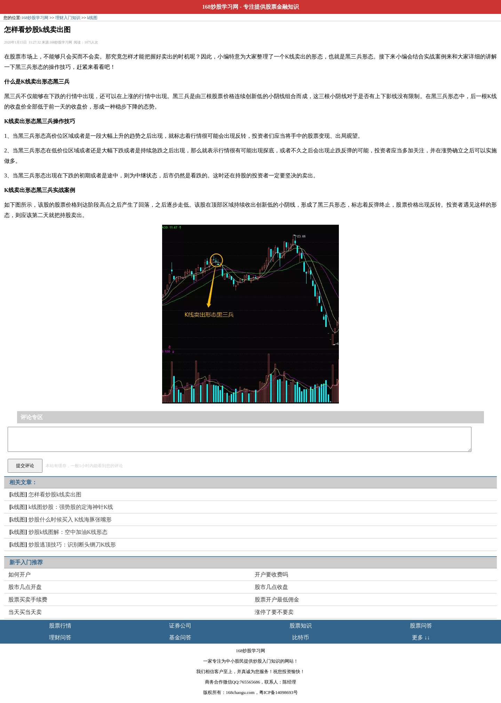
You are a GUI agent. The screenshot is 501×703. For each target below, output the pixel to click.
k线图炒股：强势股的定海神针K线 (71, 507)
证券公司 (180, 626)
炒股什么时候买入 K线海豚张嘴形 (70, 519)
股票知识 (300, 626)
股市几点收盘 (271, 587)
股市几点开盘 (25, 587)
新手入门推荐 (26, 562)
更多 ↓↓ (421, 637)
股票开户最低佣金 (277, 599)
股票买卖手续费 (27, 599)
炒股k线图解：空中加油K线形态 (68, 532)
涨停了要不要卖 (274, 612)
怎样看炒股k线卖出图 (55, 494)
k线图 (92, 17)
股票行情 (60, 626)
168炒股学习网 (220, 7)
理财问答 (60, 637)
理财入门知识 (67, 17)
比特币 (300, 637)
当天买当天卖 (25, 612)
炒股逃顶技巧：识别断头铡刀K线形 (72, 545)
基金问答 (180, 637)
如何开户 (19, 574)
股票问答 (421, 626)
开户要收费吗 (271, 574)
